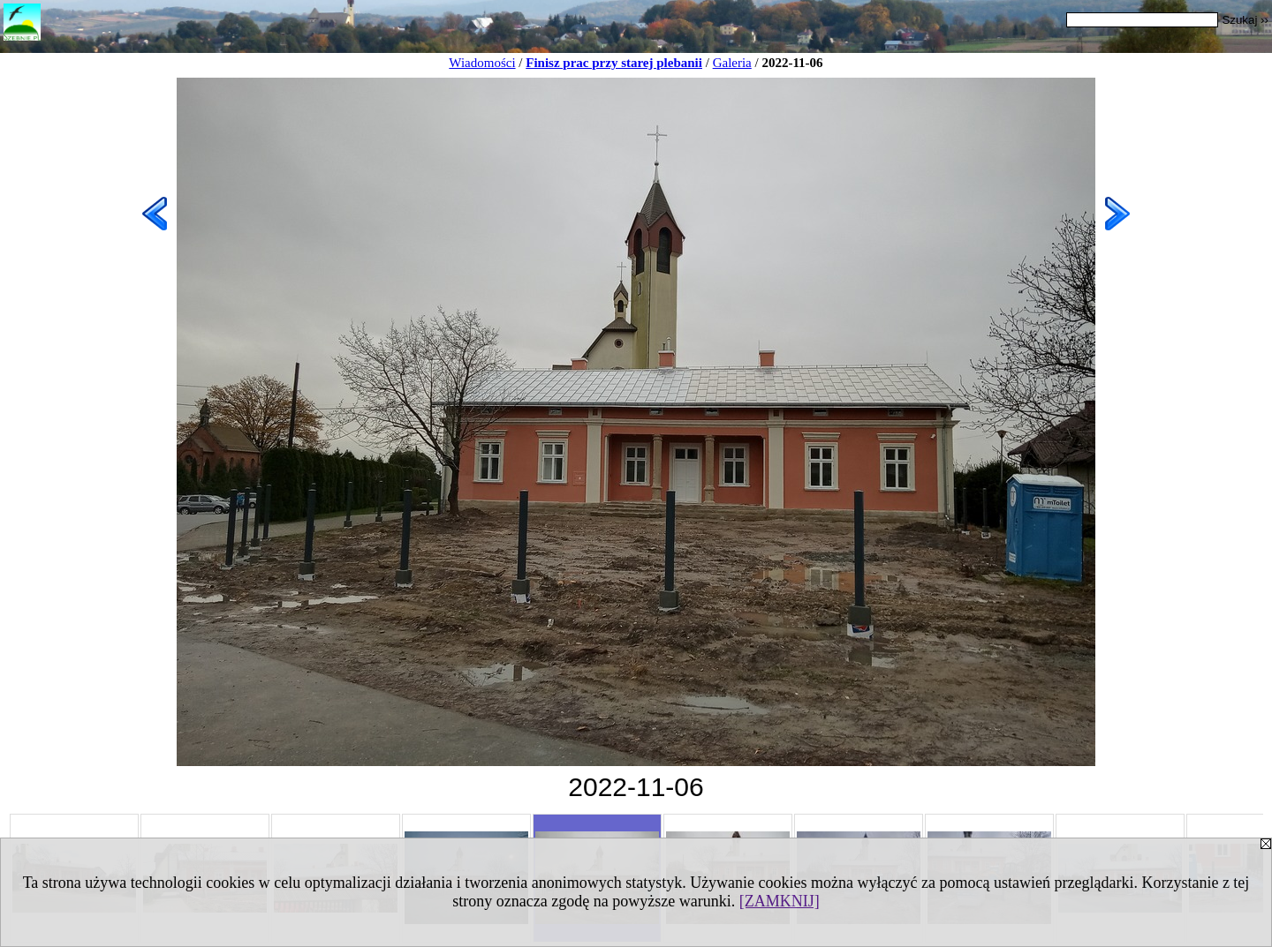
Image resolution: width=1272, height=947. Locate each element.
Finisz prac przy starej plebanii (614, 63)
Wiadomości (482, 63)
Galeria (732, 63)
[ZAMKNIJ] (779, 901)
